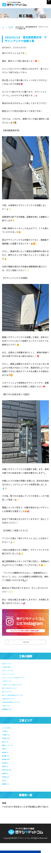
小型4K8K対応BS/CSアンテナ (15, 703)
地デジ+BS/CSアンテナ (12, 689)
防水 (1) (5, 779)
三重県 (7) (6, 732)
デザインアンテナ (10, 672)
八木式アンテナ (9, 682)
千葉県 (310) (8, 735)
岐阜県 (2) (6, 752)
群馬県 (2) (6, 773)
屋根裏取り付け (9, 710)
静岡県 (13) (7, 783)
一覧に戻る (19, 643)
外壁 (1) (5, 749)
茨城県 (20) (7, 776)
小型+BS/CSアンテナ (11, 699)
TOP (3, 27)
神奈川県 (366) (9, 769)
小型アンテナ (8, 706)
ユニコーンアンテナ (11, 675)
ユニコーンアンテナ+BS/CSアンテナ (18, 679)
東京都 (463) (8, 759)
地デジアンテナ (9, 693)
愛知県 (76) (7, 755)
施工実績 (13, 27)
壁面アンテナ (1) (9, 745)
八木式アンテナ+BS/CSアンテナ (16, 686)
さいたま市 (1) (8, 728)
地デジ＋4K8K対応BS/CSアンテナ (17, 696)
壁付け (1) (6, 742)
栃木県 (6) (6, 762)
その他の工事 (8, 669)
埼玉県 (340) (8, 738)
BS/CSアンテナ (9, 665)
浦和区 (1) (6, 766)
